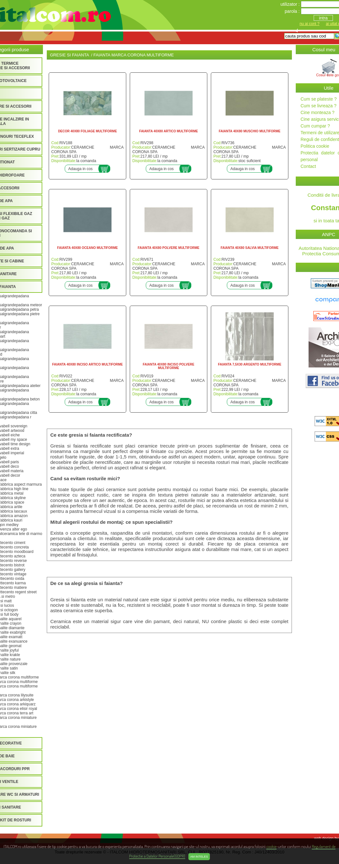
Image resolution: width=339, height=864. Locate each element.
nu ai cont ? (309, 23)
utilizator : (290, 4)
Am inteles (199, 856)
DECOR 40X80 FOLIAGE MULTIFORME (87, 131)
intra (323, 18)
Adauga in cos (80, 169)
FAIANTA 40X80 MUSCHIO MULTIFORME (250, 131)
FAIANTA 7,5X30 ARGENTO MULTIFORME (249, 364)
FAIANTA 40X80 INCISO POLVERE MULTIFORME (168, 366)
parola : (293, 11)
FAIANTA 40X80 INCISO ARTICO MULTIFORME (87, 364)
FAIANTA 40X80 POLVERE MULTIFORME (168, 248)
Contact (308, 166)
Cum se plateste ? (319, 99)
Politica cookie (315, 146)
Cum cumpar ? (315, 125)
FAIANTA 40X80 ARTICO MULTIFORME (168, 131)
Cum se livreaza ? (318, 105)
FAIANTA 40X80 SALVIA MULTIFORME (250, 248)
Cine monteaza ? (318, 112)
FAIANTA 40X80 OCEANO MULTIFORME (87, 248)
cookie (271, 846)
